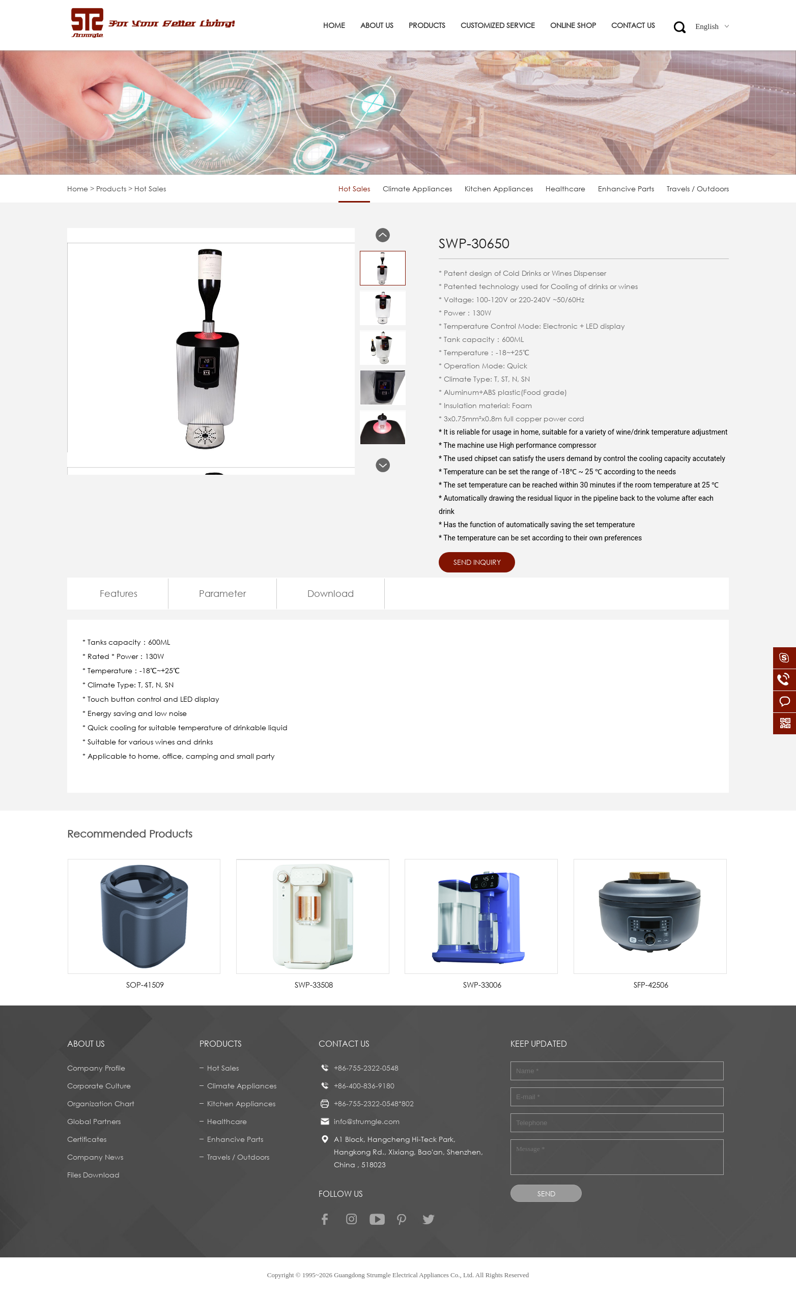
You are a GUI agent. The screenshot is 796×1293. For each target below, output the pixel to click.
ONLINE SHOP (573, 25)
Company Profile (96, 1068)
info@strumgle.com (367, 1121)
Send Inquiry (477, 562)
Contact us (633, 25)
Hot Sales (354, 188)
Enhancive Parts (626, 188)
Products (427, 25)
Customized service (498, 25)
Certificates (86, 1139)
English (712, 26)
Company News (95, 1157)
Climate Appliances (417, 188)
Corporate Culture (99, 1085)
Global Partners (94, 1121)
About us (376, 25)
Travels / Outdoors (698, 188)
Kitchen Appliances (499, 188)
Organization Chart (100, 1103)
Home (334, 25)
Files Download (93, 1174)
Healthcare (565, 188)
